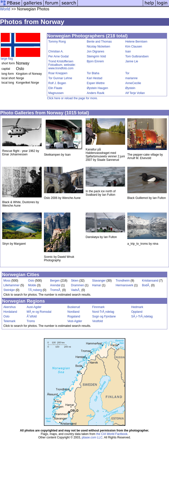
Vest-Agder (74, 321)
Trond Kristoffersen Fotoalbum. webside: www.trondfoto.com (62, 65)
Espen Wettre (96, 83)
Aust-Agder (34, 307)
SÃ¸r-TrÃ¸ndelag (142, 316)
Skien (74, 280)
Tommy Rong (57, 41)
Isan (128, 51)
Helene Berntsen (136, 41)
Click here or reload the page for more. (72, 98)
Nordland (73, 311)
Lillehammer (11, 285)
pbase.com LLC (92, 437)
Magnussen (56, 93)
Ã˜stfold (32, 316)
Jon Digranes (95, 51)
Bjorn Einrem (95, 61)
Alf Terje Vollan (135, 93)
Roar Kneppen (57, 73)
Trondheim (123, 280)
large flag (7, 58)
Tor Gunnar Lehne (60, 78)
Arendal (55, 285)
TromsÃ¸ (55, 290)
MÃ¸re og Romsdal (39, 311)
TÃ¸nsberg (35, 290)
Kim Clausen (133, 46)
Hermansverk (124, 285)
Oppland (136, 311)
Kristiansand (150, 280)
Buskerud (73, 307)
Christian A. (55, 51)
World (5, 9)
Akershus (9, 307)
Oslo (31, 280)
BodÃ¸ (146, 285)
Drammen (77, 285)
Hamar (96, 285)
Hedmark (137, 307)
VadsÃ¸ (75, 290)
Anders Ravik (95, 93)
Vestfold (97, 321)
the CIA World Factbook (112, 434)
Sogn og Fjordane (104, 316)
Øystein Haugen (97, 88)
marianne (131, 78)
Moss (7, 280)
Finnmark (98, 307)
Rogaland (73, 316)
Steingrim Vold (96, 56)
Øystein (130, 88)
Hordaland (10, 311)
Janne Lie (131, 61)
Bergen (55, 280)
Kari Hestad (94, 78)
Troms (31, 321)
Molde (32, 285)
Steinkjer (9, 290)
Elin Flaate (55, 88)
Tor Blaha (93, 73)
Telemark (9, 321)
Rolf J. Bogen (57, 83)
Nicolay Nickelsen (98, 46)
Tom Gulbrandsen (137, 56)
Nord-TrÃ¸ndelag (103, 311)
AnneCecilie (133, 83)
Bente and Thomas (99, 41)
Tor (127, 73)
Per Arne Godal (58, 56)
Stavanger (99, 280)
